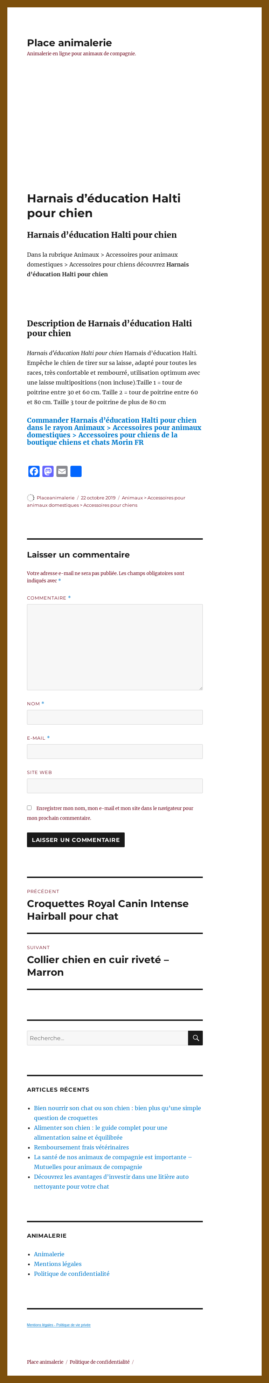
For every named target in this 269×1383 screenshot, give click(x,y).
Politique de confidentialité (72, 1273)
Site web (39, 772)
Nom (35, 704)
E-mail (38, 738)
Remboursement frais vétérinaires (81, 1147)
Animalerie (49, 1254)
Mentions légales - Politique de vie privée (59, 1325)
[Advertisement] (136, 139)
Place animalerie (69, 43)
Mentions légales (58, 1263)
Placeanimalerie (56, 497)
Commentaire (49, 598)
